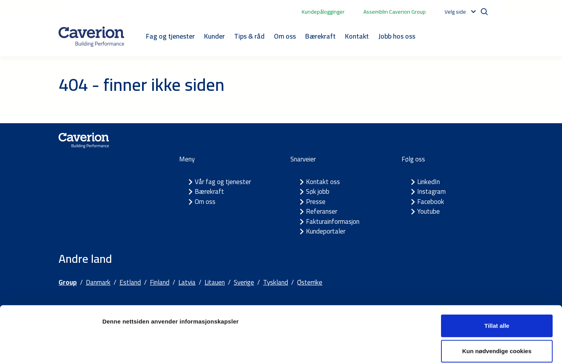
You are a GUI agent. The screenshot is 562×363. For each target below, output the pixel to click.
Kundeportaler (325, 231)
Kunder (214, 36)
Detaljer (416, 347)
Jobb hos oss (396, 36)
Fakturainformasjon (332, 221)
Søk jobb (317, 191)
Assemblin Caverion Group (394, 12)
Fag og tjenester (170, 36)
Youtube (428, 211)
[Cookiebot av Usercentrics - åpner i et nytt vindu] (50, 348)
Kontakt (357, 36)
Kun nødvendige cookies (497, 311)
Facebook (430, 201)
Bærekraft (320, 36)
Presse (315, 201)
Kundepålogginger (323, 12)
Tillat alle (496, 286)
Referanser (321, 211)
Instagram (431, 191)
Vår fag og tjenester (223, 181)
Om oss (285, 36)
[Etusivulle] (91, 37)
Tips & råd (249, 36)
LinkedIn (428, 181)
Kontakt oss (323, 181)
